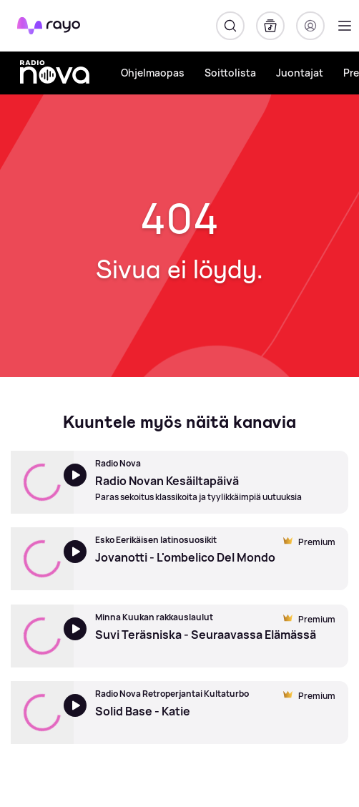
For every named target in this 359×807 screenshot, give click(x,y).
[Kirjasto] (270, 25)
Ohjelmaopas (153, 72)
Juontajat (299, 72)
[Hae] (230, 25)
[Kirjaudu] (310, 25)
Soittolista (230, 72)
